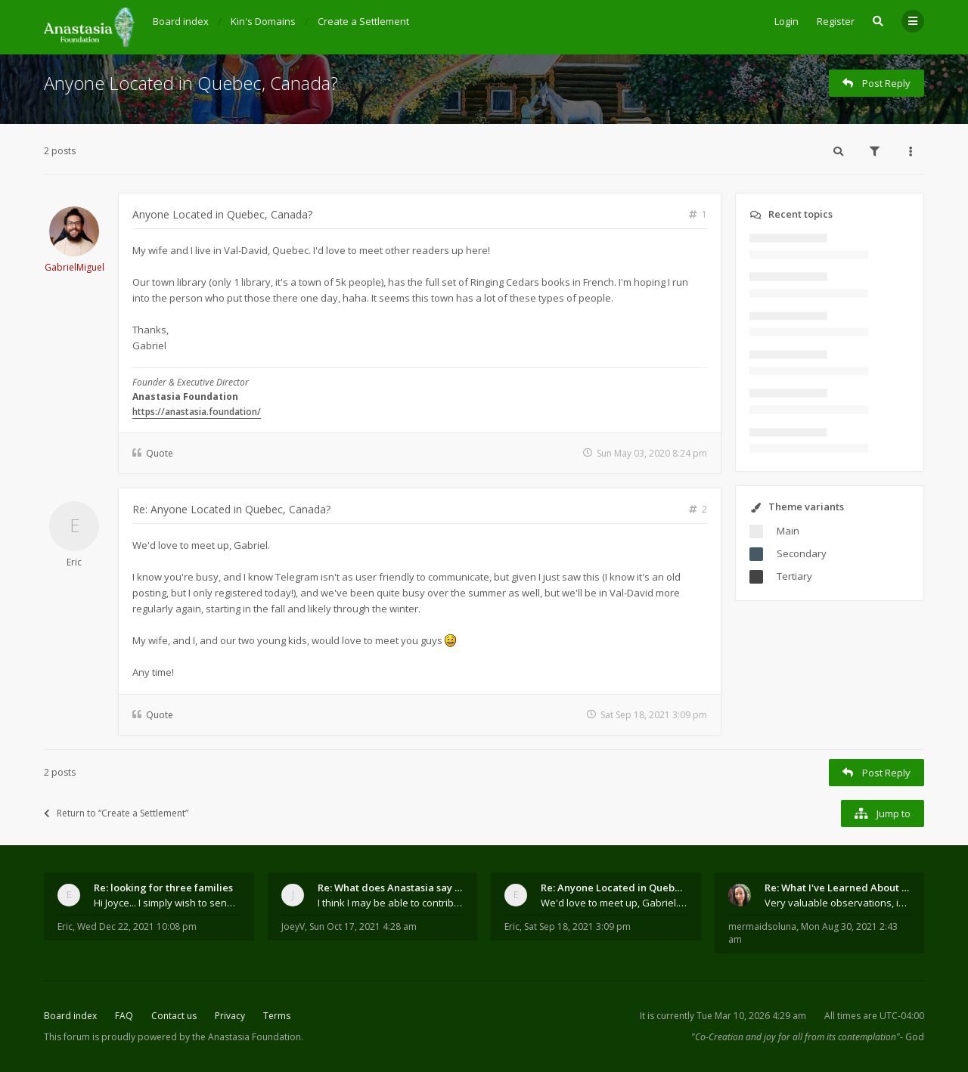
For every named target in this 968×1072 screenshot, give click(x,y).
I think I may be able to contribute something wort (391, 902)
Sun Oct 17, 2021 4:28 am (363, 926)
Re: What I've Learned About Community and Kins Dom (838, 887)
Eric (74, 562)
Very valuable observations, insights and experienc (838, 902)
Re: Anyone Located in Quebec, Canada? (231, 509)
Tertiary (794, 576)
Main (788, 531)
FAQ (124, 1015)
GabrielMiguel (74, 267)
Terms (276, 1015)
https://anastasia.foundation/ (196, 411)
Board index (70, 1015)
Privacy (230, 1015)
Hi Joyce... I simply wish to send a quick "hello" (167, 902)
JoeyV (293, 926)
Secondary (802, 553)
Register (836, 21)
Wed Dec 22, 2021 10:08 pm (137, 926)
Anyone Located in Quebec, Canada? (191, 82)
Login (786, 21)
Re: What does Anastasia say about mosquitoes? (391, 887)
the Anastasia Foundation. (247, 1036)
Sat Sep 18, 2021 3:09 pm (577, 926)
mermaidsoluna (762, 926)
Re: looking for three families (163, 887)
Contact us (174, 1015)
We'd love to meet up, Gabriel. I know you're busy (614, 902)
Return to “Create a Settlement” (116, 813)
